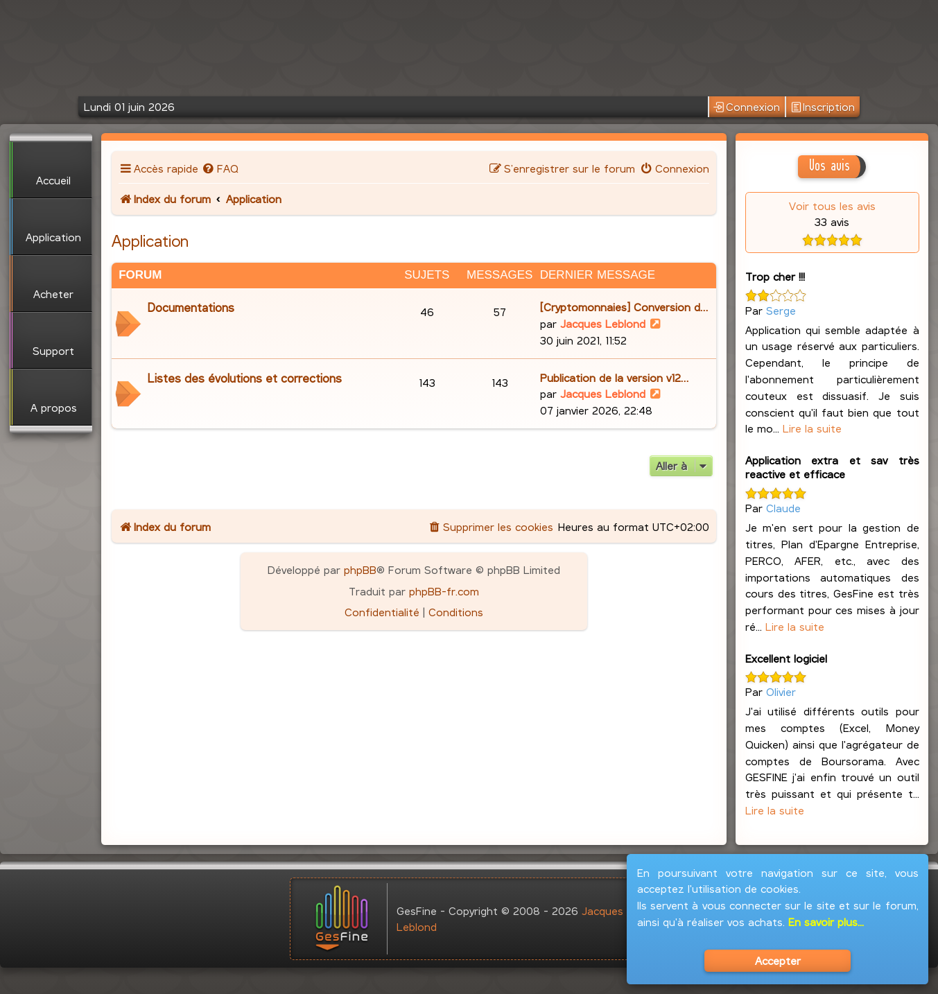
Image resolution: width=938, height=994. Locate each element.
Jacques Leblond (602, 323)
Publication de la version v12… (614, 377)
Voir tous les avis (832, 205)
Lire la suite (812, 428)
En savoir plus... (826, 921)
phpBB (360, 569)
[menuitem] (220, 168)
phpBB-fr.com (444, 591)
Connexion (746, 107)
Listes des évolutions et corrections (245, 378)
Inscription (823, 107)
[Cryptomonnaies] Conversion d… (624, 306)
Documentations (191, 307)
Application (150, 240)
